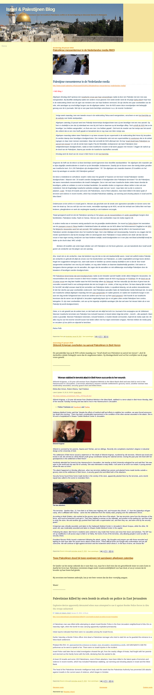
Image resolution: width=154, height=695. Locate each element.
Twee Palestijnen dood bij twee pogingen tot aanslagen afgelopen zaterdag (93, 558)
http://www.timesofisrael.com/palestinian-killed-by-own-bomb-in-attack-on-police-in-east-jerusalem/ (85, 617)
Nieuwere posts (58, 687)
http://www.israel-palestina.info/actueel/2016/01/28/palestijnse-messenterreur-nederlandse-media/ (89, 86)
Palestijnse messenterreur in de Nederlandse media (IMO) (84, 50)
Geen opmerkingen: (88, 336)
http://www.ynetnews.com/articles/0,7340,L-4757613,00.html (72, 396)
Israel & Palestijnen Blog (30, 9)
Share (4, 46)
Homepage (103, 687)
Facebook (77, 407)
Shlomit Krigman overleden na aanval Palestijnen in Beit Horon (86, 345)
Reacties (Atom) (69, 692)
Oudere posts (147, 687)
